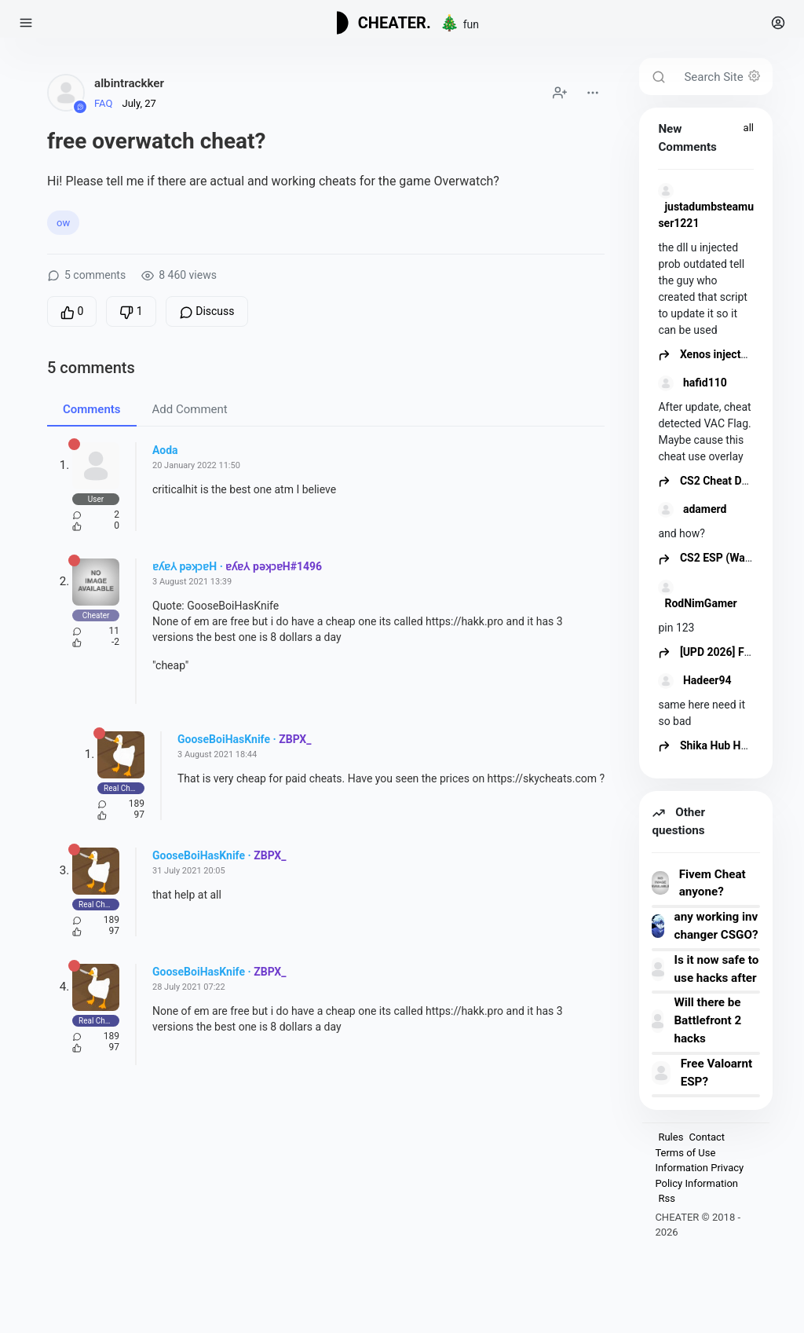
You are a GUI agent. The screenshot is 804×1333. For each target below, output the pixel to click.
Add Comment (190, 409)
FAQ (103, 103)
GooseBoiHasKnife (223, 739)
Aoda (165, 450)
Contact (707, 1137)
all (749, 128)
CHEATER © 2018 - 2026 (697, 1225)
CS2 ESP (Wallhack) (718, 557)
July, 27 (138, 103)
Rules (670, 1137)
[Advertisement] (325, 1218)
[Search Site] (723, 76)
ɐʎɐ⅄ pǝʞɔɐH (184, 566)
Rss (666, 1198)
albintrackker (129, 83)
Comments (92, 409)
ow (63, 223)
